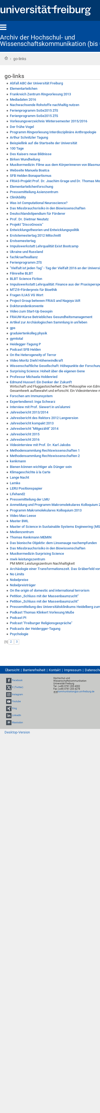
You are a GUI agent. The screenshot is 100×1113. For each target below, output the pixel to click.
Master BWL (19, 521)
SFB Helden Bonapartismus (30, 176)
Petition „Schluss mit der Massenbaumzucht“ (44, 596)
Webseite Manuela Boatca (29, 170)
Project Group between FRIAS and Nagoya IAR (45, 301)
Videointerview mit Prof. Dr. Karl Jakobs (40, 445)
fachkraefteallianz (24, 257)
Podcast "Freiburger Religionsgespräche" (41, 623)
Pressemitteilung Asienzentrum (34, 192)
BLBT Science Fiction (26, 279)
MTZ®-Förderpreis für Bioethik (33, 290)
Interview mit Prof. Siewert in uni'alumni (40, 407)
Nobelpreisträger (23, 585)
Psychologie (19, 634)
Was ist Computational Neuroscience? (38, 203)
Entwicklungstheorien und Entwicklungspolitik (44, 230)
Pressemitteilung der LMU (29, 499)
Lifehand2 (17, 494)
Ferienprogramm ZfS (26, 262)
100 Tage (17, 148)
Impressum (72, 670)
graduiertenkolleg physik (28, 333)
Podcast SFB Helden (25, 349)
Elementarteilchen (23, 89)
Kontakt (55, 670)
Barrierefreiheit (34, 670)
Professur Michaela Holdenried (33, 377)
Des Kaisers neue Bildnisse (30, 154)
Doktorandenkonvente (26, 306)
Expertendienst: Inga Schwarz (32, 402)
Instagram (17, 694)
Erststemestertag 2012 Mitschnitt (35, 235)
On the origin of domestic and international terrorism (49, 590)
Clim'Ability (18, 197)
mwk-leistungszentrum (27, 559)
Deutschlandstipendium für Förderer (37, 214)
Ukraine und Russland (26, 252)
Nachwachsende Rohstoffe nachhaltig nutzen (44, 105)
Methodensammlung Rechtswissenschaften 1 (45, 450)
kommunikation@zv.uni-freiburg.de (76, 691)
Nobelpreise (19, 580)
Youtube (16, 701)
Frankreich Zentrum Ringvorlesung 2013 (40, 94)
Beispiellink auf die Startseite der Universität (43, 143)
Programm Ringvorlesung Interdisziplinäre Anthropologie (53, 132)
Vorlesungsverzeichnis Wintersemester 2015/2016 (48, 121)
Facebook (17, 680)
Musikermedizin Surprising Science (37, 554)
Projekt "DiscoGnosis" (26, 224)
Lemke (15, 483)
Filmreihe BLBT (21, 273)
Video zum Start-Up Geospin (31, 311)
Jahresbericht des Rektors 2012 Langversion (44, 418)
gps (12, 328)
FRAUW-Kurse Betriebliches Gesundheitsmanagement (51, 317)
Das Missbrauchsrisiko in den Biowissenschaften (47, 208)
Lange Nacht (19, 477)
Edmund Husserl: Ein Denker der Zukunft (41, 382)
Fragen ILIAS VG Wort (26, 295)
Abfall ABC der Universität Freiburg (36, 83)
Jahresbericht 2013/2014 (29, 412)
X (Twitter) (17, 687)
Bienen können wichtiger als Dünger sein (41, 467)
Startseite (6, 58)
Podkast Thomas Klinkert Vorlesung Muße (42, 612)
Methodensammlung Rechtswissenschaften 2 (45, 456)
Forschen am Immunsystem (31, 396)
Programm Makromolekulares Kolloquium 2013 (46, 510)
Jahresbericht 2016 (24, 440)
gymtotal (16, 339)
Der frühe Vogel (22, 127)
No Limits (17, 574)
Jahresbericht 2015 (24, 434)
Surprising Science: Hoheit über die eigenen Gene (47, 371)
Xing (14, 708)
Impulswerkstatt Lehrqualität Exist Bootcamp (44, 246)
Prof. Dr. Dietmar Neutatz (29, 219)
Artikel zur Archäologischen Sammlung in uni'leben (48, 322)
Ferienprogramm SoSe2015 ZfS (34, 110)
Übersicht (12, 670)
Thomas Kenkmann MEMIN (30, 537)
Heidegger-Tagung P (25, 344)
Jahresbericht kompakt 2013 (32, 423)
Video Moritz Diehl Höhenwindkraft (36, 360)
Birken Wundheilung (25, 159)
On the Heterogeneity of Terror (33, 355)
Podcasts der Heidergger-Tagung (35, 629)
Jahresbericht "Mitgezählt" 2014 (34, 429)
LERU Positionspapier (26, 488)
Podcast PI (18, 618)
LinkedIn (16, 715)
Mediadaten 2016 (23, 99)
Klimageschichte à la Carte (30, 472)
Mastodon (17, 722)
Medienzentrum (22, 532)
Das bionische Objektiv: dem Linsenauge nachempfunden (53, 543)
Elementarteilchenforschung (31, 187)
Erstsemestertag (22, 241)
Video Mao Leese (23, 516)
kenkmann (18, 461)
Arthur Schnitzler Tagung (29, 137)
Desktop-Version (17, 732)
